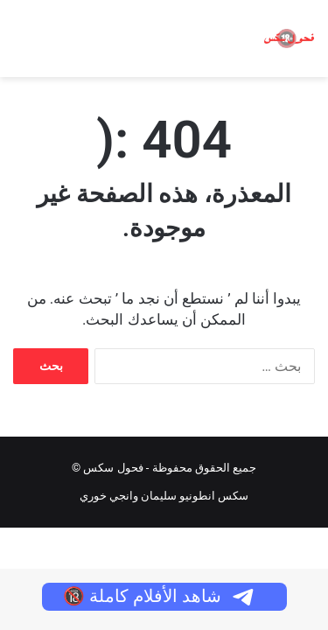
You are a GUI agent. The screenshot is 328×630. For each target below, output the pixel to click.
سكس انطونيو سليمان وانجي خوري (164, 495)
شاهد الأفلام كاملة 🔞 (159, 595)
